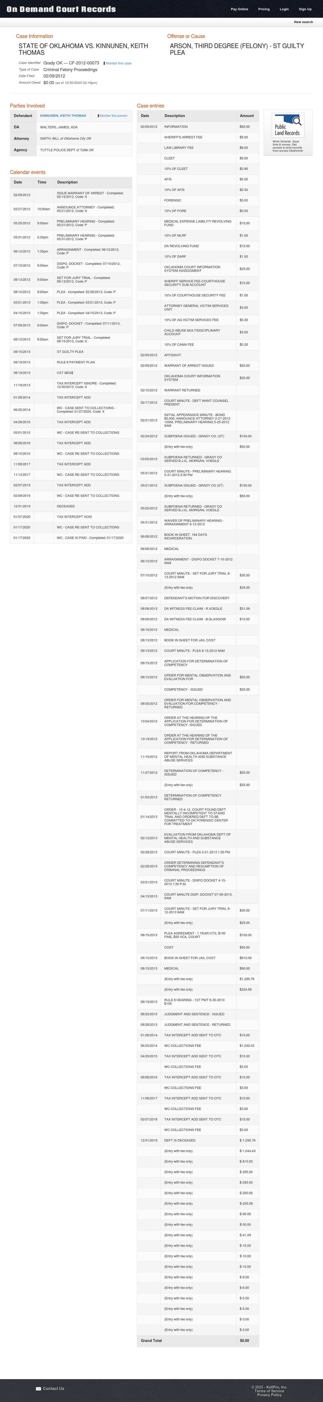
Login (284, 9)
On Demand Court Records (61, 8)
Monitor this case (119, 63)
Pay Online (239, 9)
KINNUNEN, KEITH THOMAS (63, 116)
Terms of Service (269, 1391)
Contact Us (53, 1389)
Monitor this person (114, 116)
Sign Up (305, 9)
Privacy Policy (269, 1395)
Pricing (264, 9)
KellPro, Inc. (276, 1387)
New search (303, 22)
